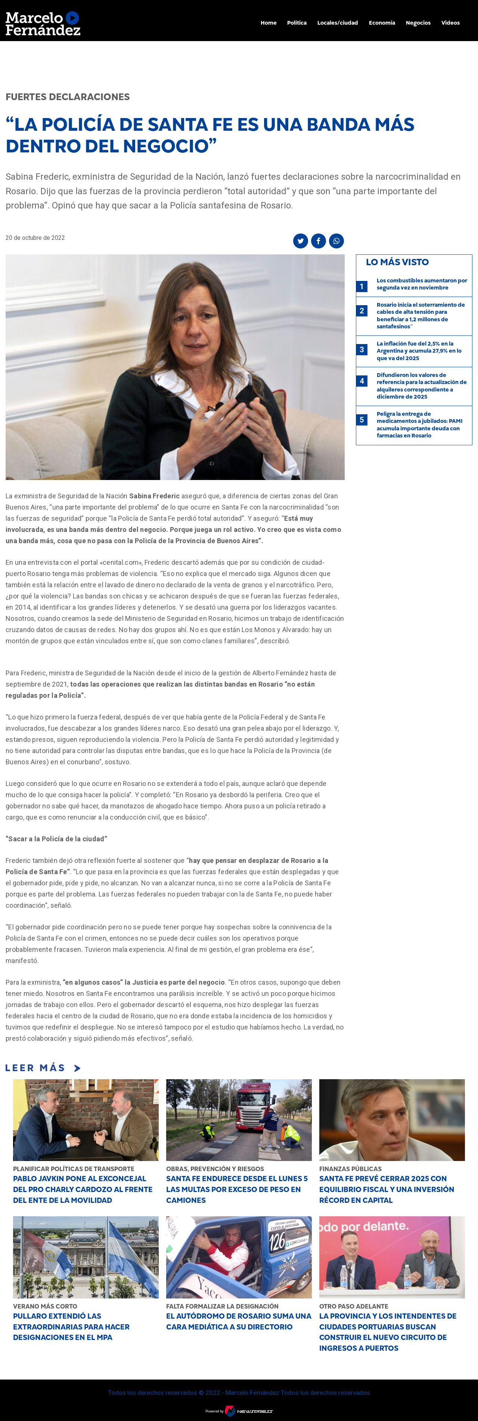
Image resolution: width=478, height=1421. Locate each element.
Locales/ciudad (337, 23)
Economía (382, 23)
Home (269, 23)
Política (297, 23)
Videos (450, 23)
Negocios (418, 23)
